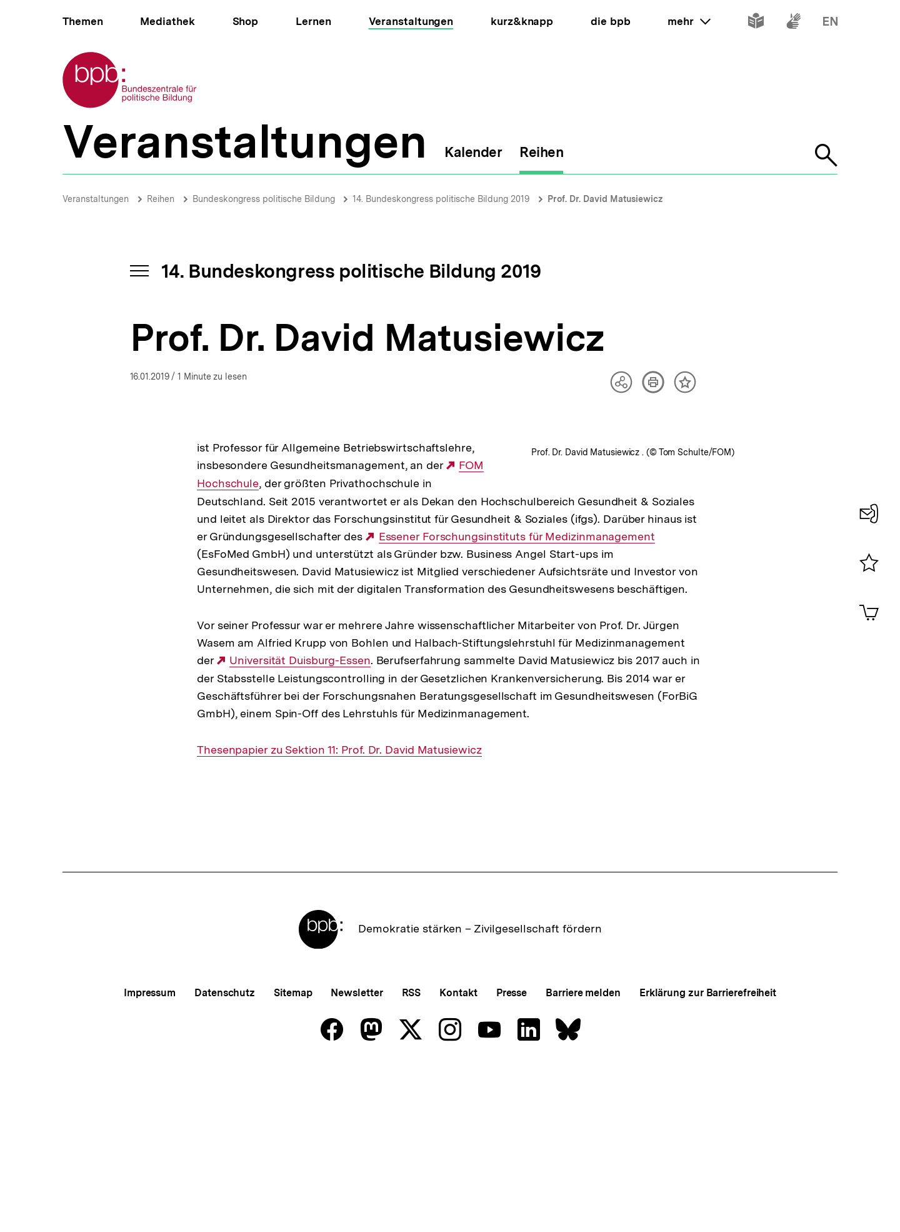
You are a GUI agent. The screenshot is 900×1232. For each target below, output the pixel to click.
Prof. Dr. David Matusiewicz (605, 199)
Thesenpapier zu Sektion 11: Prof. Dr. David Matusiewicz (339, 908)
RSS (411, 1152)
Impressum (150, 1152)
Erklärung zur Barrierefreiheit (707, 1152)
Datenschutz (224, 1152)
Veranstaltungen (95, 199)
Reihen (160, 199)
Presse (511, 1152)
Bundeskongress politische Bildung (265, 199)
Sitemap (293, 1152)
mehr (689, 21)
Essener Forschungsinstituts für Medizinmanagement (348, 571)
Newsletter (356, 1152)
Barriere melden (583, 1152)
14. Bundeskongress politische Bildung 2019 (440, 199)
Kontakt (458, 1152)
